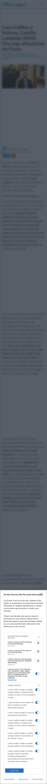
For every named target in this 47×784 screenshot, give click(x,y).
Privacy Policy (37, 779)
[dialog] (23, 687)
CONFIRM (14, 771)
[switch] (37, 643)
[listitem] (23, 637)
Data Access (23, 779)
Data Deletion (9, 779)
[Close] (42, 594)
